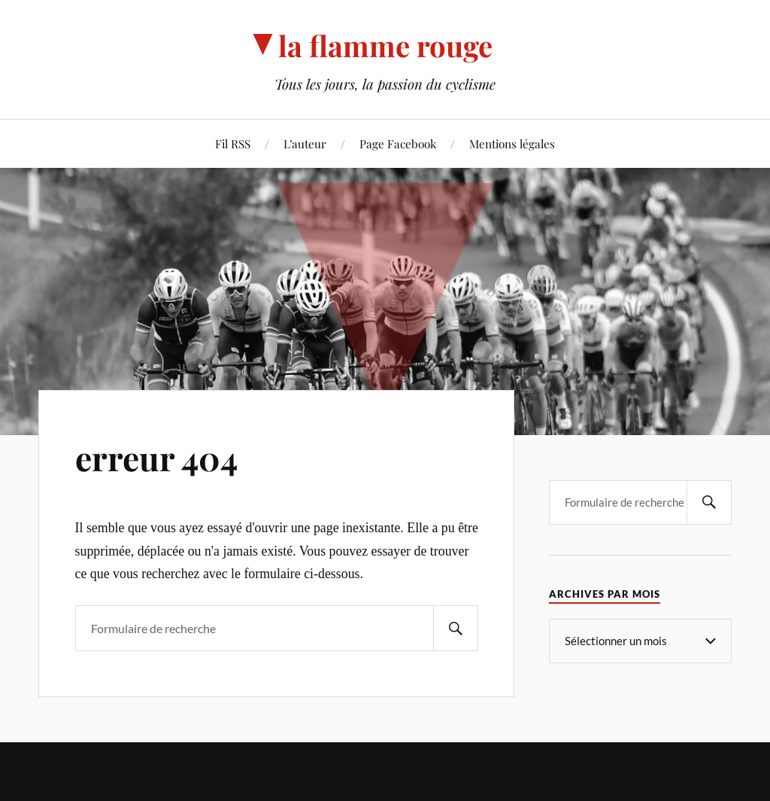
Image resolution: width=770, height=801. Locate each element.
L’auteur (304, 143)
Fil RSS (232, 143)
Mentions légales (512, 143)
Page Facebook (397, 143)
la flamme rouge (385, 45)
